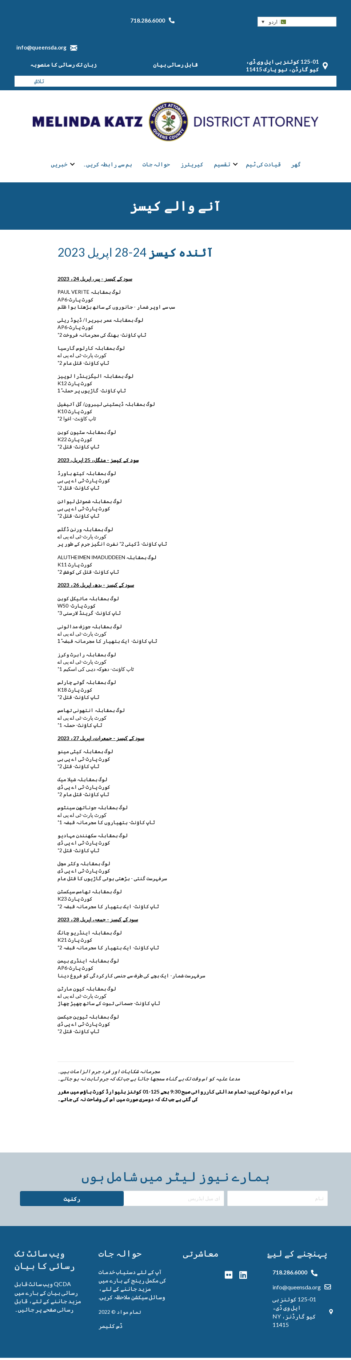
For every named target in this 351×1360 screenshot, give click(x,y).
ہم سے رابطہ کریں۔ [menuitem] (107, 165)
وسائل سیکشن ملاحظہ (139, 1299)
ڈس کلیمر (111, 1327)
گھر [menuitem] (296, 165)
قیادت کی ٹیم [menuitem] (263, 165)
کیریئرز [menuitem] (191, 165)
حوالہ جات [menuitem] (156, 165)
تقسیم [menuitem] (222, 165)
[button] (297, 22)
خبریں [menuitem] (59, 165)
